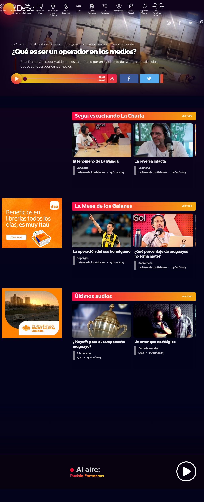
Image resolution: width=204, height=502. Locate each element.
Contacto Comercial (159, 20)
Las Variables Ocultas (167, 13)
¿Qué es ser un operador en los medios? (74, 51)
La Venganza (111, 12)
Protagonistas (125, 11)
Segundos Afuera (153, 12)
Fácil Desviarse (69, 12)
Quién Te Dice (41, 12)
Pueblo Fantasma (97, 12)
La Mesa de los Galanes (45, 44)
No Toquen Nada (14, 12)
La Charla (18, 44)
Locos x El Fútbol (139, 12)
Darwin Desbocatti (28, 12)
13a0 (83, 11)
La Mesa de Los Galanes (56, 13)
